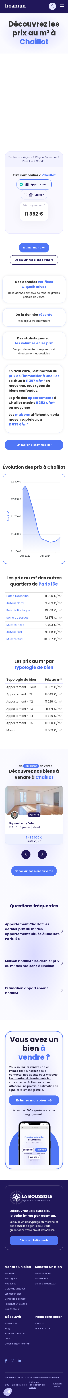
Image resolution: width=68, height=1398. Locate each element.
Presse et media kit (15, 1333)
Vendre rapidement (15, 1298)
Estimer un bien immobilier (34, 445)
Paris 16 (34, 814)
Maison (34, 195)
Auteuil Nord (15, 603)
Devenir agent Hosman (17, 1343)
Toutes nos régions (20, 157)
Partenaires (11, 1323)
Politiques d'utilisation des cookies (37, 1385)
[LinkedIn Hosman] (19, 1360)
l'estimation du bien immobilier (30, 1078)
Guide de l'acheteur (45, 1283)
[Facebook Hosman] (6, 1360)
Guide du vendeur (15, 1288)
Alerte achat (41, 1278)
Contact (40, 1323)
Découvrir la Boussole (34, 1240)
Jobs (7, 1338)
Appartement (34, 184)
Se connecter (12, 1308)
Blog (7, 1328)
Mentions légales (57, 1385)
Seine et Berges (17, 618)
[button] (7, 1392)
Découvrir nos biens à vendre (34, 260)
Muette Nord (15, 625)
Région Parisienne (46, 157)
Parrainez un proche (16, 1303)
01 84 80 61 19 (42, 1328)
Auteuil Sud (14, 632)
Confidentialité (19, 1385)
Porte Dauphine (17, 596)
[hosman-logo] (15, 7)
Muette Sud (14, 639)
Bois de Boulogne (18, 610)
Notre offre (10, 1273)
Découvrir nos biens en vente (34, 871)
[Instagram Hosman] (12, 1360)
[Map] (34, 108)
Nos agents (11, 1278)
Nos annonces (43, 1273)
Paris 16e (27, 161)
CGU (7, 1385)
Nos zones (10, 1283)
